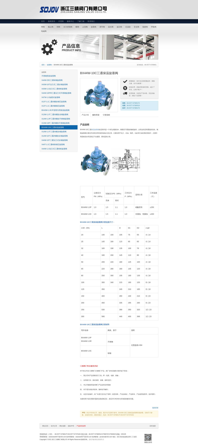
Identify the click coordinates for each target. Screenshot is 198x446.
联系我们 (91, 21)
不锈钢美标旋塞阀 (49, 76)
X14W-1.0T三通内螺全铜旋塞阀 (54, 132)
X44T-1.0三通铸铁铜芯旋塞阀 (53, 144)
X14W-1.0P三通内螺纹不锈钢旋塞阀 (56, 119)
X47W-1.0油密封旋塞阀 (51, 97)
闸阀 (43, 27)
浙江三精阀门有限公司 (79, 10)
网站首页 (45, 426)
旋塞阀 (93, 27)
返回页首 (155, 408)
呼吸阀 (153, 27)
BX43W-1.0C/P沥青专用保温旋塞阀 (55, 110)
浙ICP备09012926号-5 (96, 439)
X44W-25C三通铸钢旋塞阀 (52, 80)
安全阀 (136, 27)
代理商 (61, 21)
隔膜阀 (145, 27)
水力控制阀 (67, 27)
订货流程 (106, 115)
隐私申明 (71, 426)
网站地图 (62, 426)
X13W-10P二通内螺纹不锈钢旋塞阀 (55, 123)
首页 (43, 21)
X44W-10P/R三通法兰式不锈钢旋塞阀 (56, 93)
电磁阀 (43, 31)
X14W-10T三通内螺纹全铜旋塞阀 (55, 136)
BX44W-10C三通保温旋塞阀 (53, 127)
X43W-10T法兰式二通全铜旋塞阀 (55, 84)
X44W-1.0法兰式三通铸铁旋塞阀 (54, 149)
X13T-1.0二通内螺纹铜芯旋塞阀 (54, 102)
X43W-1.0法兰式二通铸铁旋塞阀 (54, 89)
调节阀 (102, 27)
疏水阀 (110, 27)
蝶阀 (77, 27)
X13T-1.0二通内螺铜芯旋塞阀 (53, 106)
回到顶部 (153, 426)
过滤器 (128, 27)
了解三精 (80, 21)
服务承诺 (95, 115)
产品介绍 (85, 115)
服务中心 (70, 21)
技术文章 (54, 426)
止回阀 (85, 27)
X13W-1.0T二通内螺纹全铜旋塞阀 (55, 114)
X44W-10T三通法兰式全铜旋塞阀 (55, 140)
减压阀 (119, 27)
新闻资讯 (51, 21)
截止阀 (50, 27)
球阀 (58, 27)
